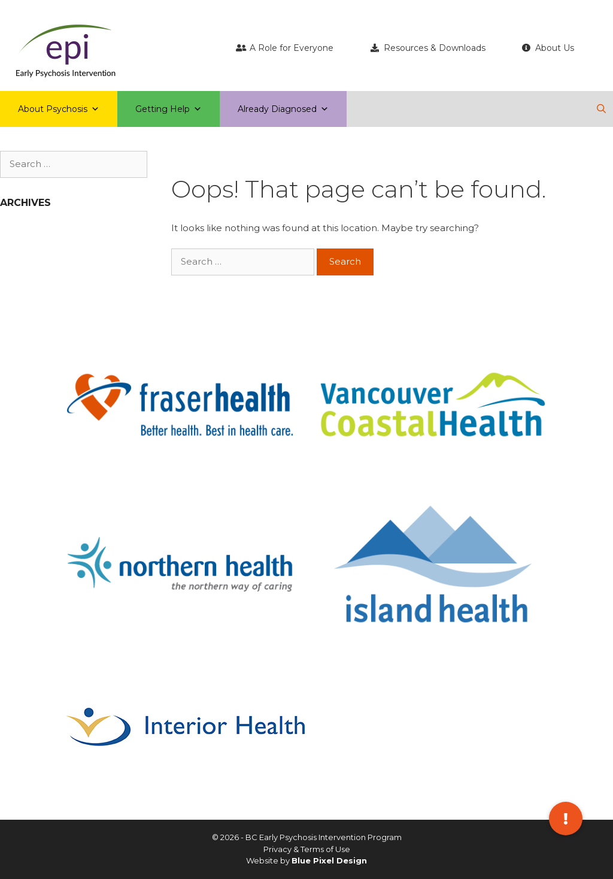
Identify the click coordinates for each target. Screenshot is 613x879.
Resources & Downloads (434, 48)
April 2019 (23, 234)
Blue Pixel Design (329, 860)
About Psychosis (58, 109)
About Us (554, 48)
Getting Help (168, 109)
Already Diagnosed (283, 109)
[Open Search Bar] (601, 109)
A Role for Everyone (291, 48)
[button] (565, 818)
